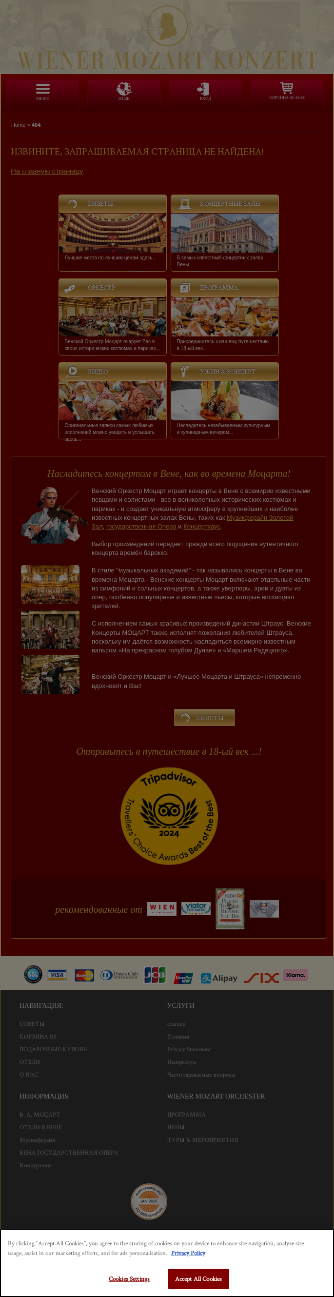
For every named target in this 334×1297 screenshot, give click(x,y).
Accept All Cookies (198, 1279)
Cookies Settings (129, 1279)
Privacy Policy (188, 1253)
